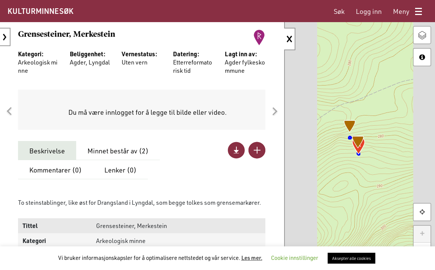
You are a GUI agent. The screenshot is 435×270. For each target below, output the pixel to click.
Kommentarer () (55, 169)
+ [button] (422, 234)
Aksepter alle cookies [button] (351, 258)
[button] (9, 111)
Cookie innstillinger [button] (294, 257)
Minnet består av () (118, 150)
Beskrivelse (47, 150)
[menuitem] (339, 11)
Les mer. (251, 257)
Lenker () (120, 169)
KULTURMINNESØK (40, 11)
